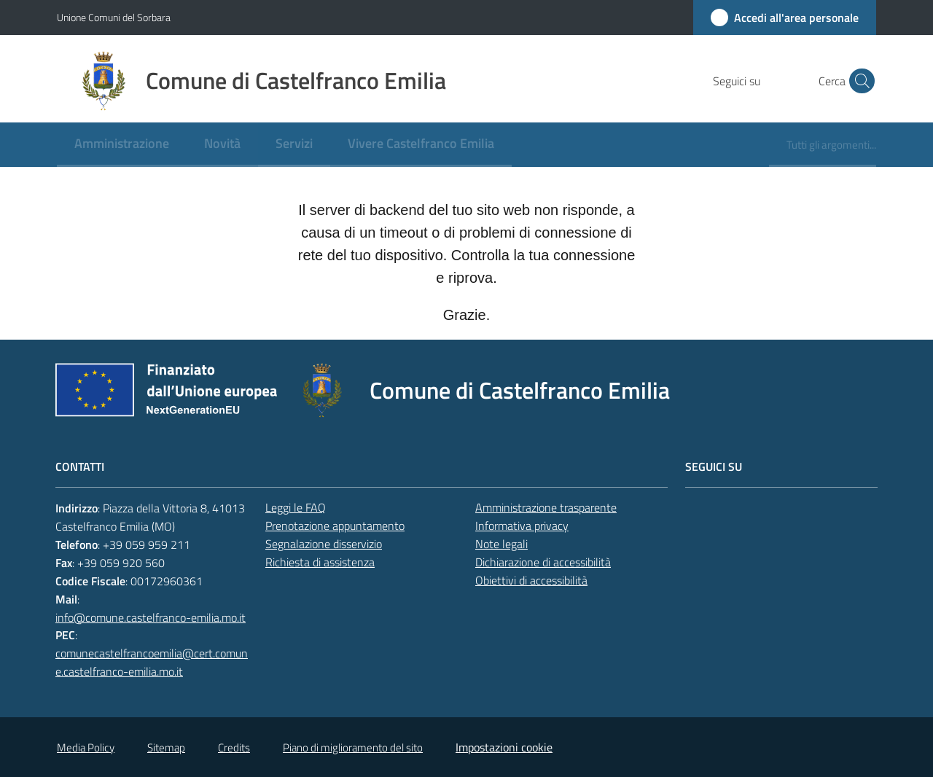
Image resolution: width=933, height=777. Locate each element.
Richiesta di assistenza (320, 562)
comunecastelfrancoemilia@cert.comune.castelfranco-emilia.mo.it (151, 662)
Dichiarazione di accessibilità (543, 562)
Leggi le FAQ (295, 507)
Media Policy (85, 747)
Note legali (501, 544)
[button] (858, 80)
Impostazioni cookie (504, 747)
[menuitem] (122, 144)
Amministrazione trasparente (546, 507)
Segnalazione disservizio (323, 544)
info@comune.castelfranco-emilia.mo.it (150, 617)
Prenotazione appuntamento (335, 525)
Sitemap (166, 747)
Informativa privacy (522, 525)
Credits (234, 747)
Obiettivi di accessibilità (531, 580)
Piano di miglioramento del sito (353, 747)
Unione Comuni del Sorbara (114, 17)
